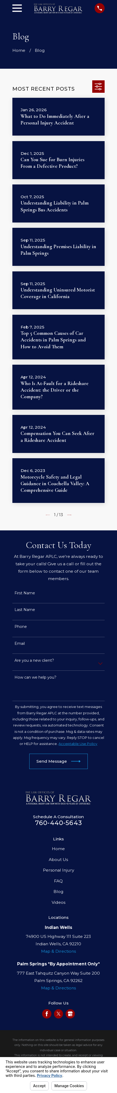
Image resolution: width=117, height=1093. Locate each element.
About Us (58, 859)
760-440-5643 (58, 823)
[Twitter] (58, 1013)
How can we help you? (35, 677)
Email (19, 643)
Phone (20, 626)
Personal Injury (58, 870)
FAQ (58, 880)
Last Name (24, 610)
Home (58, 848)
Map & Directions (58, 951)
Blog (58, 891)
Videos (58, 902)
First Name (24, 593)
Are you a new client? (34, 660)
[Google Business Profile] (70, 1013)
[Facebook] (46, 1013)
